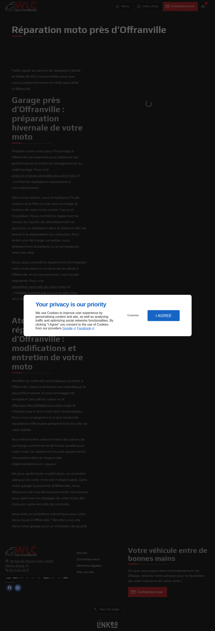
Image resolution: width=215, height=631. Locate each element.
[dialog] (108, 315)
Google (67, 328)
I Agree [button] (164, 315)
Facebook (84, 328)
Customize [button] (133, 315)
